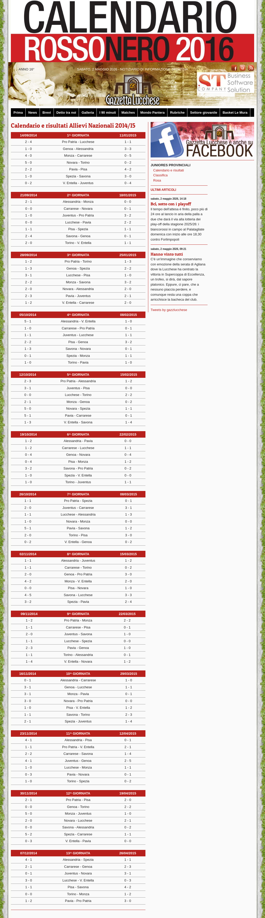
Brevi (46, 112)
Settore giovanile (203, 112)
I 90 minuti (107, 112)
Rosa (157, 180)
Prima (18, 112)
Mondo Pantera (152, 112)
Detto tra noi (66, 112)
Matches (128, 112)
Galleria (88, 112)
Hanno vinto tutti (167, 254)
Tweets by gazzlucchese (169, 310)
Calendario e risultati (168, 170)
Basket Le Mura (235, 112)
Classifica (160, 175)
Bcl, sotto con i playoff (171, 203)
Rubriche (177, 112)
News (32, 112)
